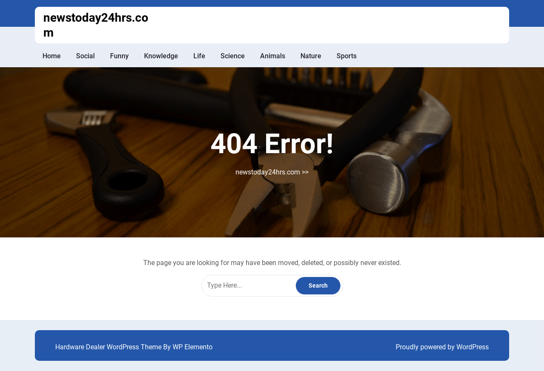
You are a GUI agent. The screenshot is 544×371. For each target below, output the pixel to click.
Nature (310, 56)
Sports (347, 56)
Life (199, 56)
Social (85, 56)
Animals (272, 56)
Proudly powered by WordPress (442, 347)
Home (51, 56)
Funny (119, 56)
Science (233, 56)
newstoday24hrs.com (267, 172)
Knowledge (161, 56)
